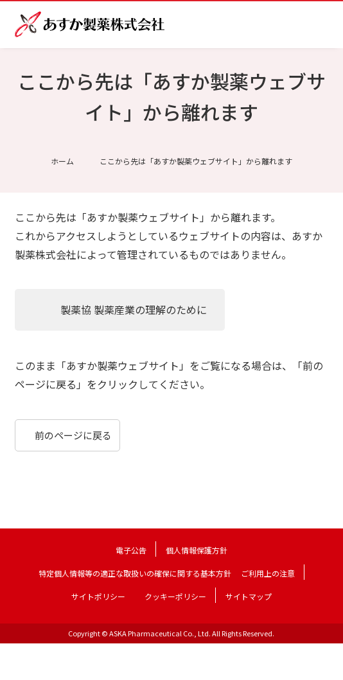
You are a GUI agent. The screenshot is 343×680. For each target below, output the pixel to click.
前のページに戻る (73, 435)
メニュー (319, 24)
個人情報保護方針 (196, 550)
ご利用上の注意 (268, 573)
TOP (324, 661)
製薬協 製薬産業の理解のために (133, 309)
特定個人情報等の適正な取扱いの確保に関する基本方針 (135, 573)
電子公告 (131, 550)
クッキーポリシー (175, 596)
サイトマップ (248, 596)
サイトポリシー (98, 596)
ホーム (62, 160)
